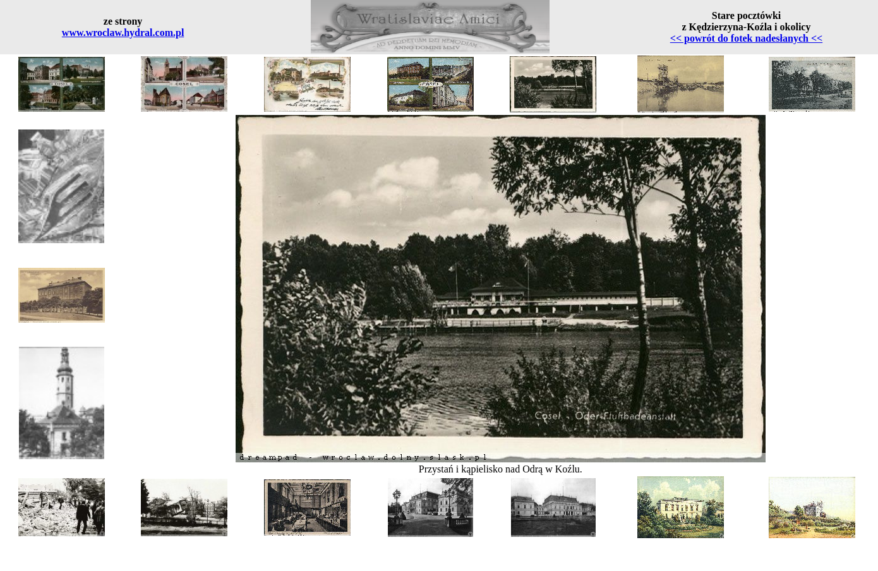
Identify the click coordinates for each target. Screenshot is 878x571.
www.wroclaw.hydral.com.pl (123, 32)
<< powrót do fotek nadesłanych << (746, 38)
